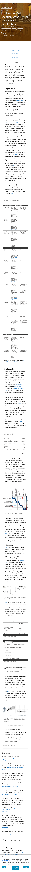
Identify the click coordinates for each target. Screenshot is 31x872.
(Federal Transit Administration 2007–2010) (15, 361)
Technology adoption (6, 29)
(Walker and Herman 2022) (14, 363)
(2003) (14, 165)
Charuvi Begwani (17, 26)
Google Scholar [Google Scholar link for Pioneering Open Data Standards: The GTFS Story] (5, 827)
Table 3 (6, 602)
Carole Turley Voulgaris (6, 26)
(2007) (16, 154)
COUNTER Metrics (6, 860)
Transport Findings (6, 7)
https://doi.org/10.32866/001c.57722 (8, 35)
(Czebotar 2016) (19, 384)
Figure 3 (9, 691)
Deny (4, 867)
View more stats (15, 57)
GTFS (20, 30)
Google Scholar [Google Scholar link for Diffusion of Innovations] (5, 842)
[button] (15, 281)
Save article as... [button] (15, 50)
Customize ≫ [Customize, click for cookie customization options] (16, 868)
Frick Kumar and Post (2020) (12, 122)
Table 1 (12, 193)
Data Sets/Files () (15, 53)
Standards (4, 30)
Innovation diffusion (12, 30)
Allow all (26, 867)
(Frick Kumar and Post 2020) (14, 282)
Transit (14, 29)
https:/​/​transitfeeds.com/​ (8, 835)
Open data (20, 29)
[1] (24, 393)
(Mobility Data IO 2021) (19, 386)
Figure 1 (7, 458)
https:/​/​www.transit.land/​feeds (9, 794)
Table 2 (21, 421)
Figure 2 (7, 547)
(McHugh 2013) (20, 100)
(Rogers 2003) (14, 229)
